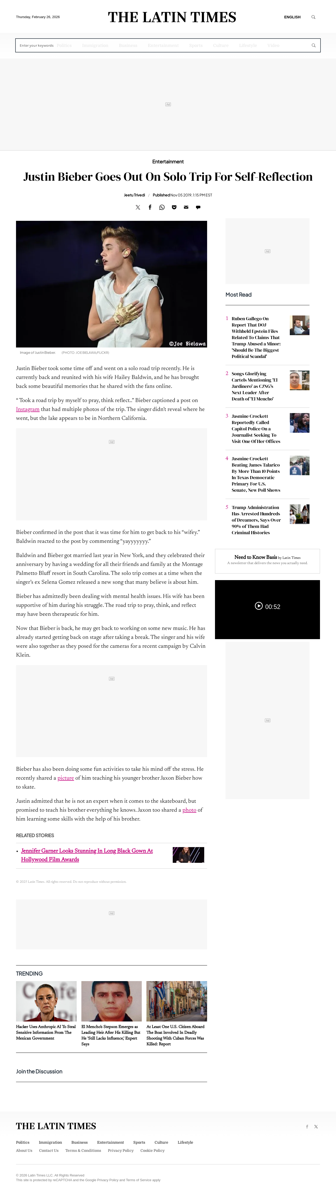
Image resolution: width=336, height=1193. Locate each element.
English (292, 17)
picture (65, 778)
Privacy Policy (121, 1150)
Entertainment (163, 45)
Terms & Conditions (83, 1150)
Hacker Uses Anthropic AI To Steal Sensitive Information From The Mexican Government (46, 1033)
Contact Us (49, 1150)
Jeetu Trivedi (134, 194)
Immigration (95, 45)
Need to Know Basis (255, 557)
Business (128, 45)
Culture (221, 45)
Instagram (28, 410)
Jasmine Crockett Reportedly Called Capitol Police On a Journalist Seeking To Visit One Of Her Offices (256, 429)
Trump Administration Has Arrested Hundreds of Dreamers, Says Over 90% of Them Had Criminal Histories (256, 520)
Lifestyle (248, 45)
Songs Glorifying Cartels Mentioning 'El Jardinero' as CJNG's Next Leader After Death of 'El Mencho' (254, 386)
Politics (64, 45)
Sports (196, 45)
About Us (24, 1150)
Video (273, 45)
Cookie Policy (152, 1150)
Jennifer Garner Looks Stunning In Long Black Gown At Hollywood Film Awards (87, 855)
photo (189, 810)
